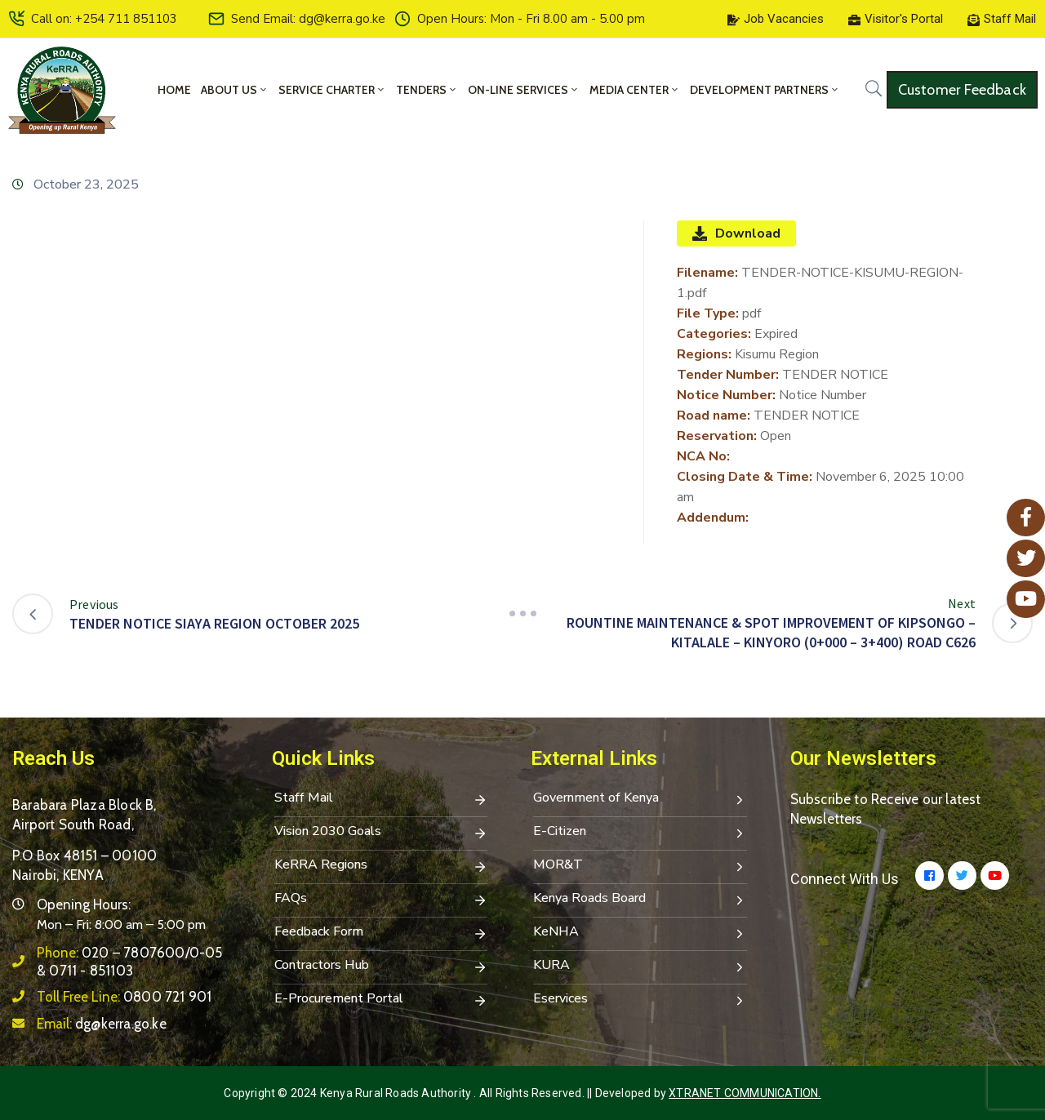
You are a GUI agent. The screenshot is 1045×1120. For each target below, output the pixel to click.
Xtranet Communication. (744, 1093)
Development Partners (765, 89)
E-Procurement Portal (381, 1000)
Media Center (634, 89)
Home (174, 89)
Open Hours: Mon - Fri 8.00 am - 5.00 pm (531, 19)
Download (736, 233)
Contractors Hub (381, 966)
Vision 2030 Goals (381, 832)
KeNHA (640, 933)
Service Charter (332, 89)
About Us (235, 89)
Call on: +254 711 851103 (104, 19)
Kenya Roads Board (640, 899)
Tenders (427, 89)
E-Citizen (640, 832)
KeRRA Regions (381, 866)
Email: (102, 1024)
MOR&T (640, 866)
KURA (640, 966)
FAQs (381, 899)
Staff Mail (381, 799)
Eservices (640, 1000)
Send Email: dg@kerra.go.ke (308, 19)
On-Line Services (524, 89)
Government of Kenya (640, 799)
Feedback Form (381, 933)
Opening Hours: (84, 904)
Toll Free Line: (124, 997)
